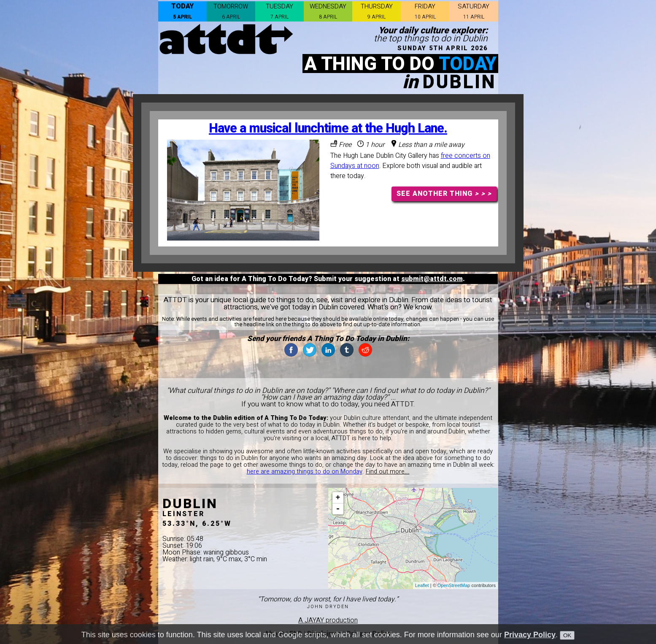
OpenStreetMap (453, 585)
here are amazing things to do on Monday (304, 471)
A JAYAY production (328, 620)
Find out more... (388, 471)
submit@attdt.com (432, 279)
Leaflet (422, 585)
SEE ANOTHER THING (444, 194)
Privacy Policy (530, 634)
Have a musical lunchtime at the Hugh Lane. (328, 128)
